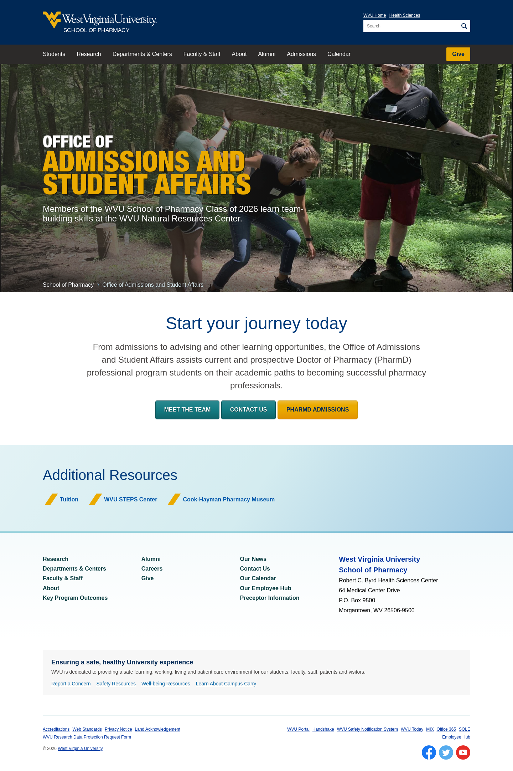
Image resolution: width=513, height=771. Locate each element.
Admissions (301, 54)
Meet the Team (187, 410)
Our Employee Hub (265, 588)
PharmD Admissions (317, 410)
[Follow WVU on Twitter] (446, 752)
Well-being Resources (165, 683)
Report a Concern (71, 683)
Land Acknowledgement (157, 729)
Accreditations (56, 729)
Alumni (266, 54)
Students (54, 54)
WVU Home (374, 15)
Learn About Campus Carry (226, 683)
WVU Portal (298, 729)
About (239, 54)
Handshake (323, 729)
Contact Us (248, 410)
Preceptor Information (270, 598)
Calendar (339, 54)
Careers (152, 569)
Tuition (69, 499)
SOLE (464, 729)
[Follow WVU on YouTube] (463, 752)
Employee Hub (456, 737)
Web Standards (87, 729)
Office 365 (446, 729)
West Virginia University (80, 748)
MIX (430, 729)
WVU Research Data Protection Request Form (87, 737)
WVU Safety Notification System (367, 729)
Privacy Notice (118, 729)
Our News (253, 559)
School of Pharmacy (68, 285)
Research (89, 54)
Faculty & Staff (202, 54)
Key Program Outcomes (75, 598)
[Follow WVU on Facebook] (429, 752)
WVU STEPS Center (130, 499)
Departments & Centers (142, 54)
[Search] (464, 26)
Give (458, 54)
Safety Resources (116, 683)
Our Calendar (258, 578)
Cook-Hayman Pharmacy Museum (229, 499)
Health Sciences (404, 15)
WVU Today (412, 729)
